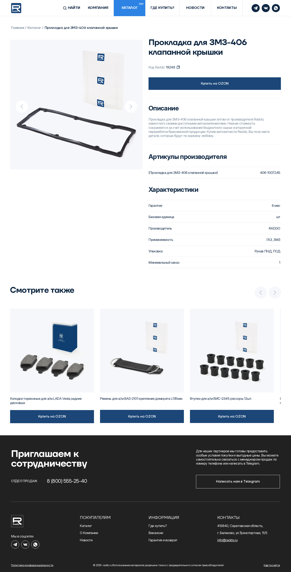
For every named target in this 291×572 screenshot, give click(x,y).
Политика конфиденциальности (32, 565)
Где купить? (158, 526)
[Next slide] (131, 107)
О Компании (89, 533)
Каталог (34, 28)
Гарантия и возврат (163, 540)
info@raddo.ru (227, 540)
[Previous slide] (22, 107)
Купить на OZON (215, 83)
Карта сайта (272, 565)
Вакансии (156, 533)
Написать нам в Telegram (238, 481)
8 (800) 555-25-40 (67, 481)
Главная (17, 28)
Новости (86, 540)
